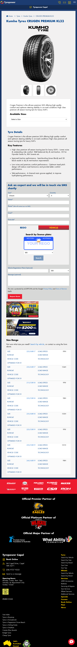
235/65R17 (31, 349)
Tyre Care (64, 547)
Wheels (64, 552)
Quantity (53, 193)
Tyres (63, 536)
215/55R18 (31, 364)
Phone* (19, 206)
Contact (64, 581)
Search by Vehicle (67, 539)
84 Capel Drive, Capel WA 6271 (15, 546)
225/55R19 (31, 411)
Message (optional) (14, 275)
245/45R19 (31, 442)
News (63, 589)
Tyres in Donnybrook (10, 601)
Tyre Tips (64, 549)
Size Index (6, 596)
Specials (64, 578)
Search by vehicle (37, 326)
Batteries (64, 565)
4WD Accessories (67, 563)
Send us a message (13, 555)
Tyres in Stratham (8, 609)
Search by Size (66, 542)
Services (64, 560)
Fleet (63, 586)
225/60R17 (31, 333)
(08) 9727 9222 (13, 551)
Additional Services (67, 576)
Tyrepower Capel (38, 7)
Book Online (66, 584)
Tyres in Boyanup (8, 599)
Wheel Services (66, 573)
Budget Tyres (7, 614)
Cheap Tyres (7, 617)
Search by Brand (66, 544)
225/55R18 (31, 380)
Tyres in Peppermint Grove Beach (14, 604)
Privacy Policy (47, 289)
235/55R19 (31, 427)
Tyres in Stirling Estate (10, 606)
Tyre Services (65, 570)
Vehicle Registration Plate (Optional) (20, 268)
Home (9, 16)
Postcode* (11, 220)
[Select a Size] (38, 119)
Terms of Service (61, 289)
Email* (10, 213)
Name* (10, 200)
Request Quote (15, 296)
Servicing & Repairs (67, 568)
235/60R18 (31, 395)
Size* (10, 193)
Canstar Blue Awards (10, 612)
